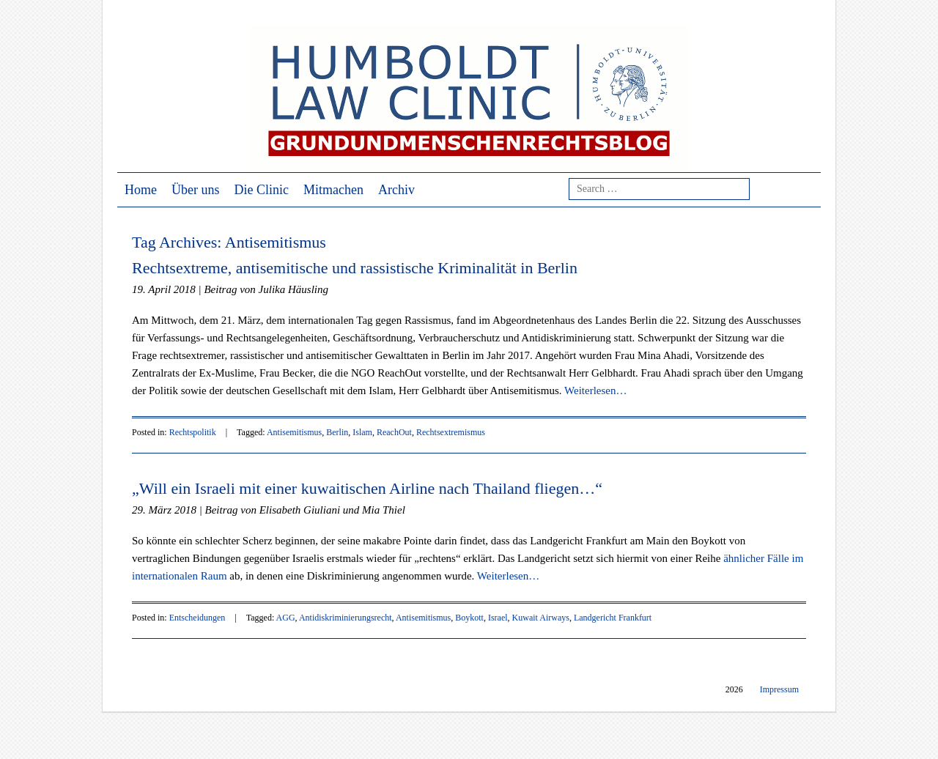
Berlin (337, 432)
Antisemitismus (294, 432)
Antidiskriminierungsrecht (345, 617)
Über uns (195, 189)
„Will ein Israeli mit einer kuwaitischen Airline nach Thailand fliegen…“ (367, 488)
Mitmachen (333, 189)
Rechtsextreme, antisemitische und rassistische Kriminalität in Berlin (354, 268)
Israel (498, 617)
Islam (362, 432)
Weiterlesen (595, 390)
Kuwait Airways (540, 617)
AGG (285, 617)
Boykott (469, 617)
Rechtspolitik (192, 432)
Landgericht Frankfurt (612, 617)
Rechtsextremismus (450, 432)
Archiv (396, 189)
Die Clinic (261, 189)
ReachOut (394, 432)
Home (141, 189)
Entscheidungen (197, 617)
